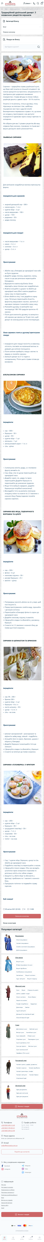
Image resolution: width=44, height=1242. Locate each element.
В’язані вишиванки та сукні (24, 965)
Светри (27, 1007)
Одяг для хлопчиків (22, 1093)
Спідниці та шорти (33, 990)
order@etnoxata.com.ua (9, 1145)
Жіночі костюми (21, 997)
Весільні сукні (32, 1046)
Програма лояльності (7, 1192)
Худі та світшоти (21, 1010)
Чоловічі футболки (34, 1068)
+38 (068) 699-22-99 (8, 1131)
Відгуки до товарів (6, 1200)
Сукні (17, 990)
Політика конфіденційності (9, 1195)
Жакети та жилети (21, 1000)
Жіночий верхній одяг (22, 1017)
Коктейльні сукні (31, 1032)
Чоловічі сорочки (21, 1068)
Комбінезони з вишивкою (24, 972)
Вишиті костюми (30, 975)
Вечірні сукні (20, 1032)
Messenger (26, 1172)
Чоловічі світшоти (21, 1074)
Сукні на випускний (22, 1049)
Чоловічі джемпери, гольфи (24, 1071)
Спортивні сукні (21, 1039)
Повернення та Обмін (7, 1190)
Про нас (3, 1184)
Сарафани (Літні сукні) (22, 1053)
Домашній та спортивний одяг (25, 1014)
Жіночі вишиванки (21, 940)
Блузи (23, 990)
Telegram (26, 1166)
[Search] (38, 3)
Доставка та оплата (7, 1187)
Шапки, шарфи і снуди (23, 993)
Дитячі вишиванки (21, 950)
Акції (2, 1208)
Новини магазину (9, 32)
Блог (6, 9)
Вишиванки (19, 936)
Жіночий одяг (20, 986)
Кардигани (34, 1004)
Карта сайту (4, 1205)
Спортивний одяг (21, 1078)
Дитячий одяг (20, 1085)
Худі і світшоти (20, 978)
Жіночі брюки (32, 997)
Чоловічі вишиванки (22, 943)
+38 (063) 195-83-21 (8, 1128)
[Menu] (2, 3)
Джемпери (19, 1007)
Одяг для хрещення (22, 1096)
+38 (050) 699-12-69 (8, 1125)
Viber (25, 1169)
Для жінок (19, 957)
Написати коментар (22, 916)
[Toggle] (40, 27)
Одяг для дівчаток (21, 1089)
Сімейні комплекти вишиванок (25, 946)
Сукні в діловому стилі (23, 1042)
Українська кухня (15, 9)
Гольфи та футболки (22, 1004)
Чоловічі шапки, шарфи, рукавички (26, 1064)
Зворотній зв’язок (6, 1202)
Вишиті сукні (20, 961)
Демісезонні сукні (21, 1029)
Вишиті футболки (21, 968)
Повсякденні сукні (33, 1039)
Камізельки (19, 975)
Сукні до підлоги (21, 1046)
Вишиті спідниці (32, 978)
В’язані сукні (31, 1036)
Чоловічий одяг (21, 1060)
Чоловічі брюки (33, 1074)
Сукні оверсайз (20, 1036)
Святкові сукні (33, 1029)
